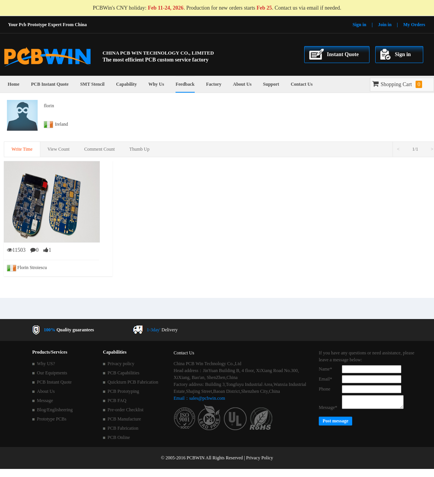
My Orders (414, 24)
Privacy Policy (259, 457)
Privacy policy (121, 363)
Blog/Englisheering (55, 409)
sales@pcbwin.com (207, 398)
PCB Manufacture (124, 419)
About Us (242, 84)
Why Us (156, 84)
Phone (324, 389)
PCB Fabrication (123, 428)
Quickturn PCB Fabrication (133, 382)
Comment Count (99, 149)
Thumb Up (139, 149)
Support (271, 84)
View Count (59, 149)
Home (14, 84)
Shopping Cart (397, 84)
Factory (214, 84)
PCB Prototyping (123, 391)
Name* (325, 369)
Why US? (46, 363)
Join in (384, 24)
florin (49, 105)
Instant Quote (343, 54)
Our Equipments (52, 373)
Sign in (359, 24)
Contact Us (302, 84)
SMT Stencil (92, 84)
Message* (328, 407)
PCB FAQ (117, 400)
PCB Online (119, 437)
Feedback (185, 84)
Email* (325, 379)
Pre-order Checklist (126, 409)
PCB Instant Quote (50, 84)
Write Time (22, 149)
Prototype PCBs (51, 419)
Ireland (56, 124)
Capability (126, 84)
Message (45, 400)
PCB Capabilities (123, 373)
